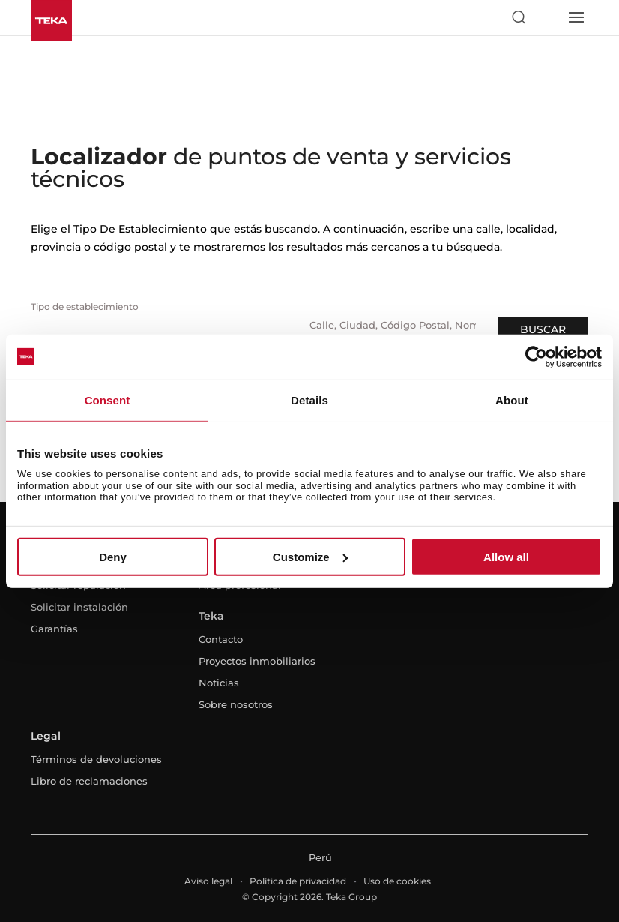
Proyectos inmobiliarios (257, 661)
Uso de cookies (397, 881)
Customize (310, 557)
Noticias (219, 683)
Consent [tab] (107, 399)
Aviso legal (208, 881)
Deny (113, 557)
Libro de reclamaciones (89, 781)
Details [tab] (309, 399)
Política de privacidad (298, 881)
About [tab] (511, 399)
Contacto (221, 639)
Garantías (54, 629)
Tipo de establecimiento (85, 306)
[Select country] (547, 17)
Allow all (506, 557)
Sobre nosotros (236, 704)
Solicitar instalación (79, 607)
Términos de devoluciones (96, 759)
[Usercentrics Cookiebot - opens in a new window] (536, 356)
